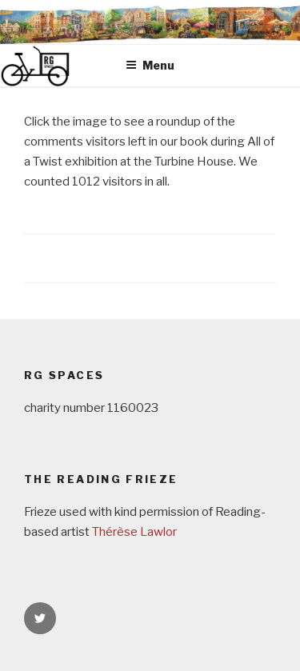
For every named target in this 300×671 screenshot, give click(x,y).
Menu (150, 65)
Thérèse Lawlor (134, 532)
